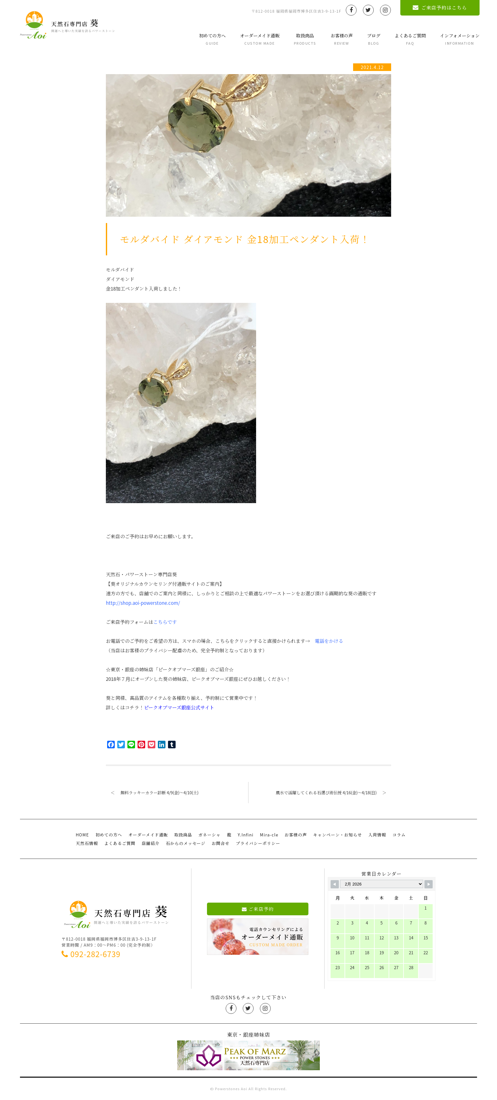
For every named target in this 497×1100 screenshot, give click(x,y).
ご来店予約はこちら (437, 7)
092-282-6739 (90, 954)
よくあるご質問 (407, 39)
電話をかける (329, 640)
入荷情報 (377, 835)
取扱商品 (302, 39)
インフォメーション (457, 39)
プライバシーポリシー (258, 843)
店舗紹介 (150, 843)
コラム (399, 835)
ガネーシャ (209, 835)
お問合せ (220, 843)
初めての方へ (210, 39)
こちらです (165, 621)
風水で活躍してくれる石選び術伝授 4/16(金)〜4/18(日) (333, 793)
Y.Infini (246, 835)
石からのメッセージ (185, 843)
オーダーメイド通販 (257, 39)
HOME (82, 835)
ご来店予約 (258, 908)
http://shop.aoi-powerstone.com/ (143, 602)
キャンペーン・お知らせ (337, 835)
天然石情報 (87, 843)
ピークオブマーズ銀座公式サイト (179, 707)
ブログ (371, 39)
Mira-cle (269, 835)
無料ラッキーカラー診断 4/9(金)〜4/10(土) (152, 793)
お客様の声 (339, 39)
